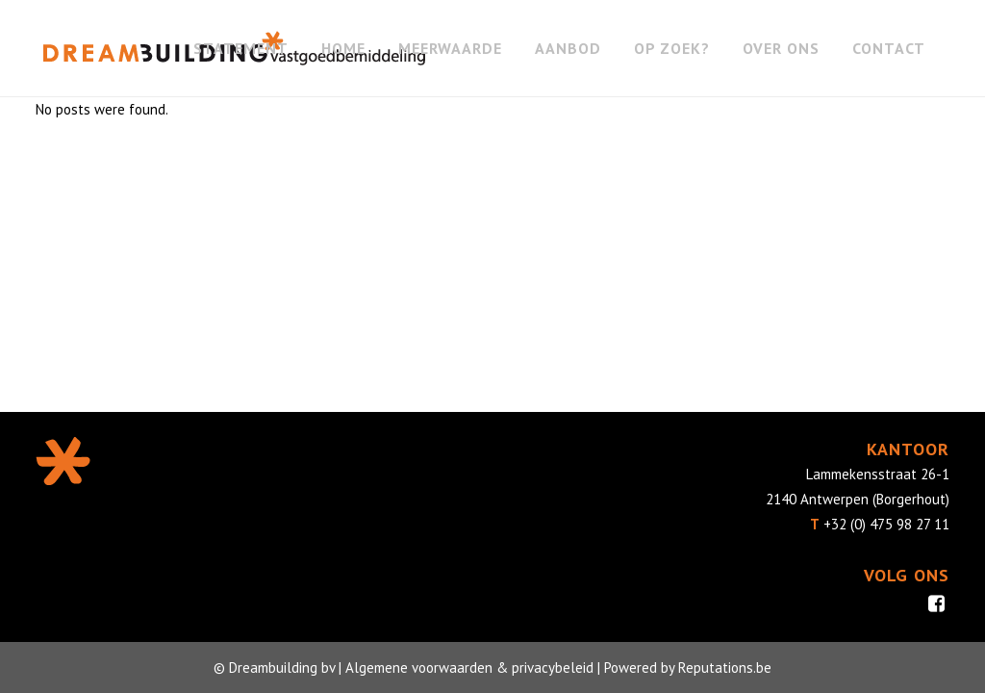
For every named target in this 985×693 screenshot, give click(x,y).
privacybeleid (553, 667)
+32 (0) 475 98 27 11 (886, 524)
